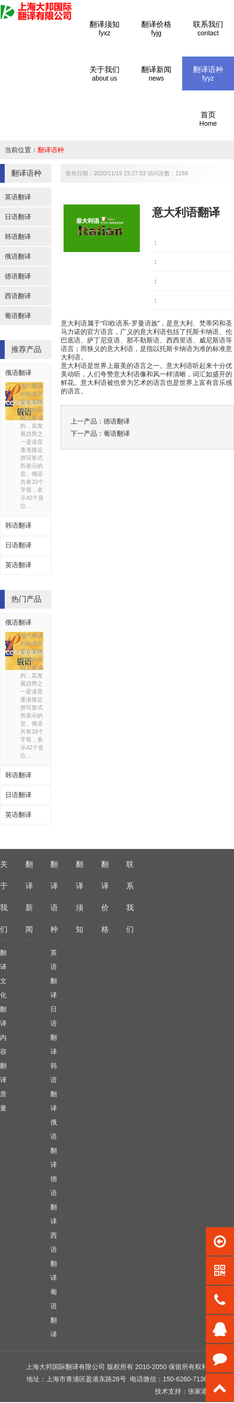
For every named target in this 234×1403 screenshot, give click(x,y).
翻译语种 (51, 150)
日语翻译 (18, 216)
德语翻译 (18, 276)
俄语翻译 (18, 256)
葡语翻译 (18, 315)
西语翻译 (18, 296)
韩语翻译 (18, 236)
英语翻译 (18, 197)
